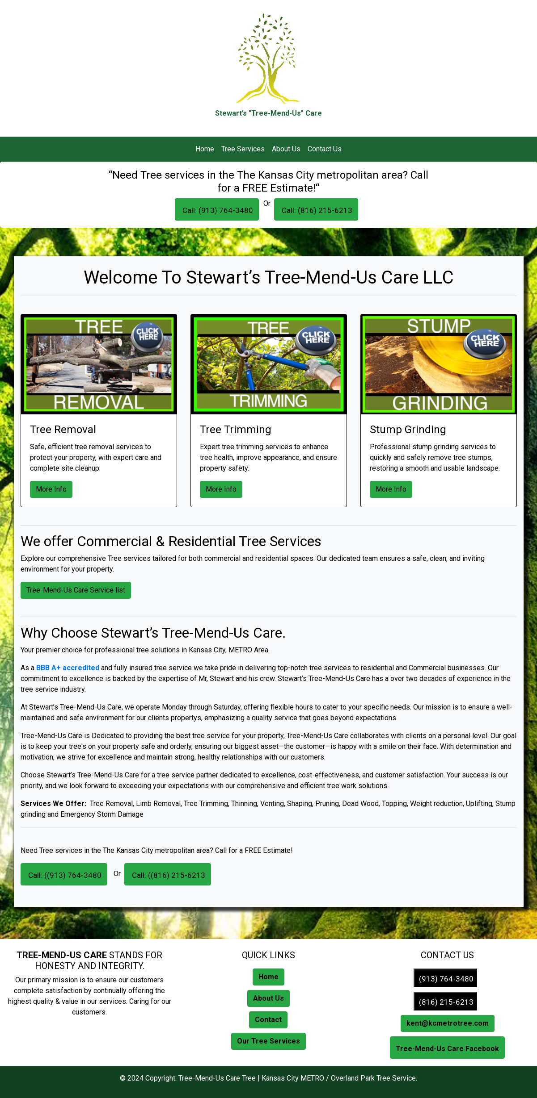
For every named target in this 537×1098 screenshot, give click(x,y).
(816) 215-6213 (445, 1002)
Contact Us (325, 149)
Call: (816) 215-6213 (316, 210)
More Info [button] (51, 489)
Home (204, 149)
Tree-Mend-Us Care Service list (75, 590)
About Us (286, 149)
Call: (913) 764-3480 (217, 210)
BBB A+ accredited (67, 668)
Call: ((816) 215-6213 (167, 875)
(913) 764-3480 (445, 978)
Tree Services (243, 149)
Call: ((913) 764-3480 (63, 875)
